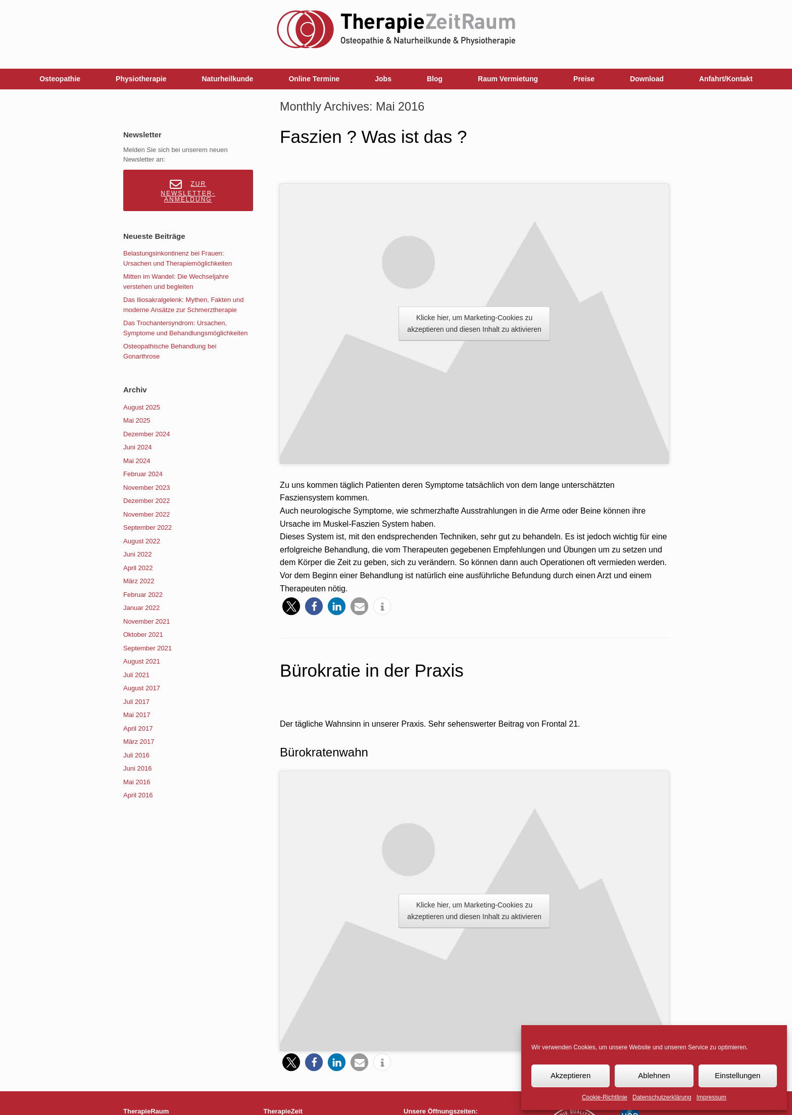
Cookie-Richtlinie (604, 1097)
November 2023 (146, 487)
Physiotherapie (141, 79)
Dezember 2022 (146, 500)
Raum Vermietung (508, 79)
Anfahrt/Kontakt (726, 79)
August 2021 (141, 661)
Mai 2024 (136, 461)
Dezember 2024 (146, 434)
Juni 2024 (137, 447)
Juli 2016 (136, 755)
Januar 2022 (141, 608)
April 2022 (138, 568)
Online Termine (313, 79)
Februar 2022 (143, 594)
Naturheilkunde (227, 79)
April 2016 (138, 795)
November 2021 (146, 621)
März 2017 (138, 741)
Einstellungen (737, 1075)
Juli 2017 (136, 701)
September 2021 (147, 648)
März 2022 (138, 581)
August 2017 (141, 688)
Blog (434, 79)
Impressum (711, 1097)
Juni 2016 (137, 768)
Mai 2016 (136, 782)
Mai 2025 (136, 420)
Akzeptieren (570, 1075)
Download (647, 79)
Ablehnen (654, 1075)
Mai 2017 (136, 715)
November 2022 (146, 514)
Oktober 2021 (143, 634)
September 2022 (147, 527)
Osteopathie (59, 79)
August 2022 (141, 541)
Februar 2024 (143, 474)
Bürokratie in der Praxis (372, 670)
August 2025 (141, 407)
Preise (584, 79)
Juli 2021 (136, 675)
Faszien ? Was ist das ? (373, 136)
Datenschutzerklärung (661, 1097)
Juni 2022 (137, 554)
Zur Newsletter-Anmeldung (188, 190)
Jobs (383, 79)
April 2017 (138, 728)
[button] (291, 606)
